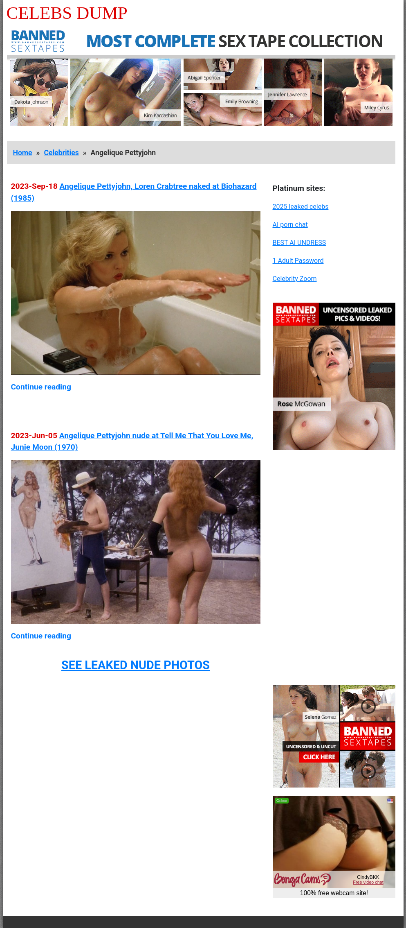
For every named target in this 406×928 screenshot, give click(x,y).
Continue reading (41, 387)
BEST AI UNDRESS (299, 243)
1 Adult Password (298, 261)
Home (22, 153)
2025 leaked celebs (301, 206)
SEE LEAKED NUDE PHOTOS (135, 665)
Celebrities (61, 153)
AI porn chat (290, 225)
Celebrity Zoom (295, 279)
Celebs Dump (67, 13)
